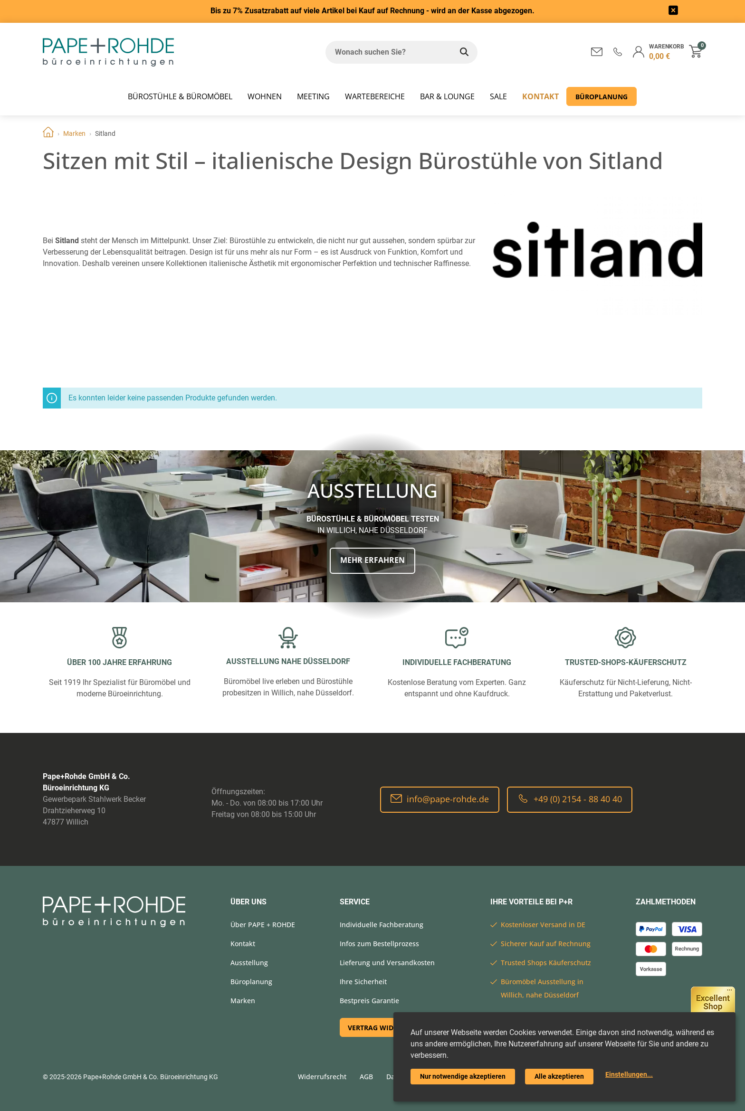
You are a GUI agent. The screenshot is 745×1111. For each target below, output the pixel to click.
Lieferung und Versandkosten (387, 962)
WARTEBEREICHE (375, 96)
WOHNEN (265, 96)
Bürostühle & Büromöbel (180, 96)
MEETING (313, 96)
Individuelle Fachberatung (381, 924)
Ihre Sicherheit (363, 981)
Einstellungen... (629, 1074)
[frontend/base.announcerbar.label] (673, 11)
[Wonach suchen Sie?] (388, 52)
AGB (366, 1076)
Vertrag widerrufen (386, 1027)
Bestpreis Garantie (369, 1000)
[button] (617, 51)
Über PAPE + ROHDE (262, 924)
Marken (74, 133)
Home (48, 133)
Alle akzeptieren (559, 1076)
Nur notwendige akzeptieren (463, 1076)
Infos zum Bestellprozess (379, 943)
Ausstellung (249, 962)
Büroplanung (601, 96)
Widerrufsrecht (322, 1076)
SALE (498, 96)
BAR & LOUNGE (447, 96)
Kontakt (540, 96)
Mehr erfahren (372, 560)
